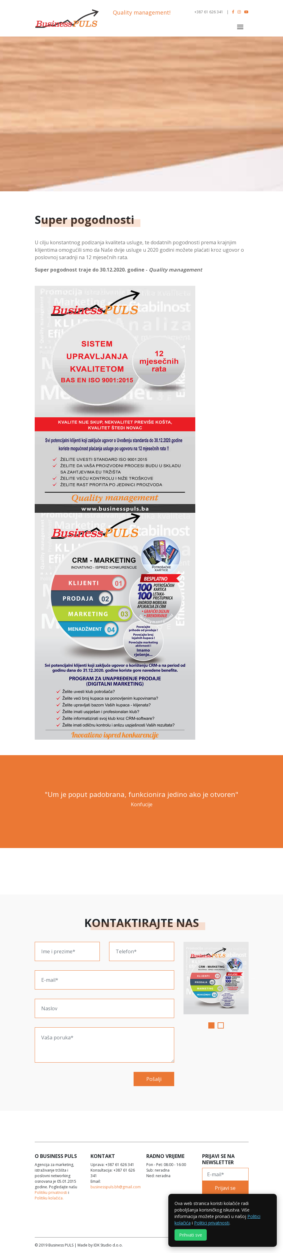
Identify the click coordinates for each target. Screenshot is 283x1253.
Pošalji (153, 1079)
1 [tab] (212, 1026)
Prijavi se (225, 1188)
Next (253, 978)
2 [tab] (221, 1026)
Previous (179, 978)
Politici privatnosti (211, 1223)
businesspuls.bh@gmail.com (116, 1187)
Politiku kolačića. (49, 1198)
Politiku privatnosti (51, 1192)
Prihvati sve (190, 1235)
